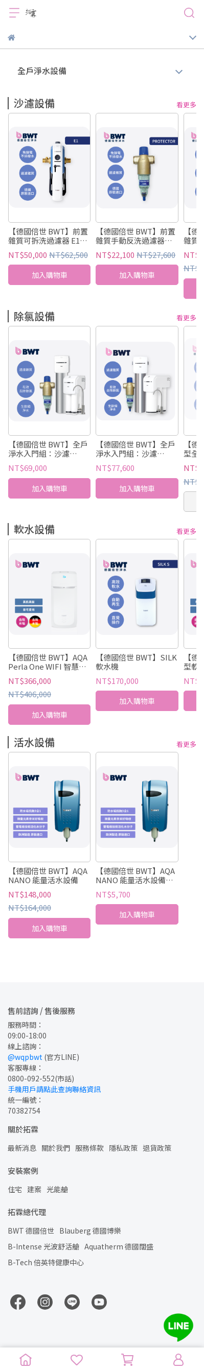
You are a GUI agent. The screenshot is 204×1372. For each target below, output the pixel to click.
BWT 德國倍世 (31, 1230)
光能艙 (57, 1189)
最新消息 (22, 1148)
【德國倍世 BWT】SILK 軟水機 (136, 662)
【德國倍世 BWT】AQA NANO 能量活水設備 (47, 875)
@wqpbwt (25, 1057)
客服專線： (25, 1067)
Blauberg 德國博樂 (90, 1230)
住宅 (15, 1189)
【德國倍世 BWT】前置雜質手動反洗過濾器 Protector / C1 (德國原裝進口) (135, 236)
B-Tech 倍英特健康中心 (46, 1262)
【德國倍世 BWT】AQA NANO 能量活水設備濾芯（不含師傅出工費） (135, 875)
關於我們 (55, 1148)
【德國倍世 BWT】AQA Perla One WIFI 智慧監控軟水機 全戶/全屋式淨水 (48, 662)
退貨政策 (157, 1148)
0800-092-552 (31, 1078)
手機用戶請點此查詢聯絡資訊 (54, 1089)
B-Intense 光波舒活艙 (43, 1246)
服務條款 (89, 1148)
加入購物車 (49, 275)
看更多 (186, 104)
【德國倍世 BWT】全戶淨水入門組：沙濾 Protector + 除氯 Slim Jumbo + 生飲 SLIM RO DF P (136, 449)
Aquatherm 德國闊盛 (118, 1246)
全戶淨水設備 (41, 70)
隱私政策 (123, 1148)
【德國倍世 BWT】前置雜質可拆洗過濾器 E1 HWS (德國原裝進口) (48, 236)
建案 (34, 1189)
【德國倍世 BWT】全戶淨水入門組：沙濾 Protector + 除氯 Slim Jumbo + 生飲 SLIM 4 (48, 449)
